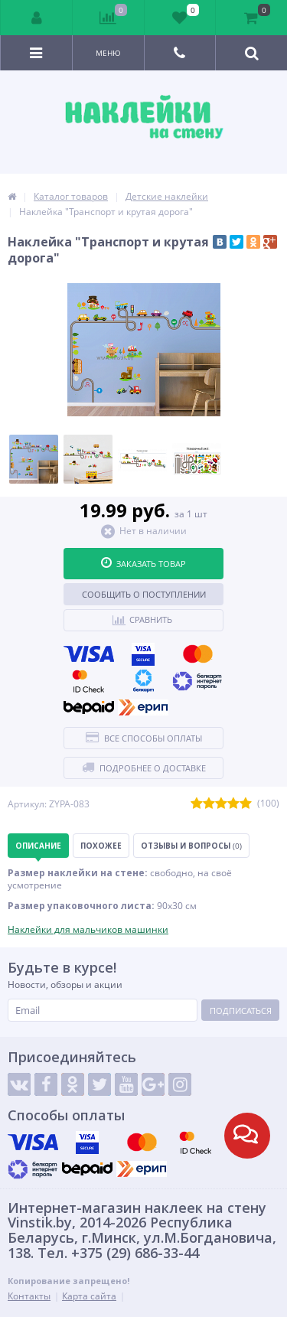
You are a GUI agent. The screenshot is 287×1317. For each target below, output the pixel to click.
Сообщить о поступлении (144, 594)
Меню (108, 52)
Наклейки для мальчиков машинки (88, 929)
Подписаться (241, 1010)
